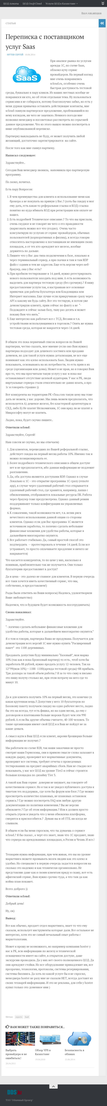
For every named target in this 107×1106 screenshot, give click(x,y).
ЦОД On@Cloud (32, 3)
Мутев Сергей (15, 54)
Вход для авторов (91, 13)
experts (19, 1017)
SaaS (27, 1017)
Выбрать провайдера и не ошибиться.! (16, 1054)
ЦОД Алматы (11, 3)
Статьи (11, 23)
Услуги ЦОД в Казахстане (61, 3)
